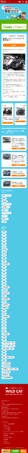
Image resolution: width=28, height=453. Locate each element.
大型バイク (5, 210)
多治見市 (4, 290)
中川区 (4, 328)
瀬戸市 (4, 231)
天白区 (4, 255)
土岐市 (4, 319)
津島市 (4, 339)
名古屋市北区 (5, 293)
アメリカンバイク (6, 212)
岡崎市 (4, 354)
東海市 (4, 261)
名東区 (4, 243)
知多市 (4, 252)
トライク (4, 215)
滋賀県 (4, 258)
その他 (4, 221)
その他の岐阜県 (21, 36)
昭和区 (4, 272)
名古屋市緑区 (5, 263)
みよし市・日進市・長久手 (8, 345)
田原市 (4, 266)
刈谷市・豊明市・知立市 (8, 348)
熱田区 (4, 310)
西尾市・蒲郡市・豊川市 (8, 357)
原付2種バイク (12, 36)
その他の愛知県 (6, 363)
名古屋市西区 (5, 316)
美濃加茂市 (5, 307)
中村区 (4, 322)
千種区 (4, 336)
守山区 (4, 234)
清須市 (4, 278)
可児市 (4, 301)
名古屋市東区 (5, 298)
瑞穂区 (4, 281)
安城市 (4, 325)
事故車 (4, 198)
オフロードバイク (6, 204)
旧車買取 (4, 201)
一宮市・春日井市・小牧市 (8, 342)
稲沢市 (4, 296)
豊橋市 (4, 360)
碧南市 (4, 237)
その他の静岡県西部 (7, 377)
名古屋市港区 (5, 333)
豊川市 (4, 313)
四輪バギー (5, 218)
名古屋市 (4, 249)
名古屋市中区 (5, 304)
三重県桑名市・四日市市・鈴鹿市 (10, 369)
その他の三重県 (6, 371)
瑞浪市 (4, 331)
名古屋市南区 (5, 287)
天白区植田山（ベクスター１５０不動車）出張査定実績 (7, 119)
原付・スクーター (6, 195)
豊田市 (4, 351)
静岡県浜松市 (5, 374)
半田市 (4, 240)
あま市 (4, 246)
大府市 (4, 284)
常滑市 (4, 269)
